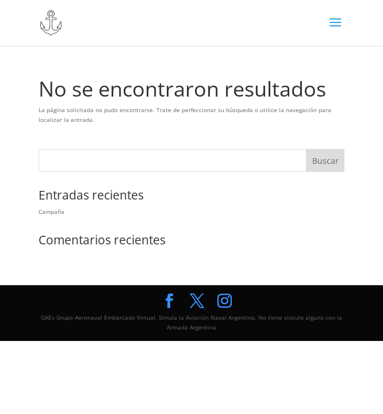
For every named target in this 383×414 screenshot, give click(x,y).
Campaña (51, 212)
